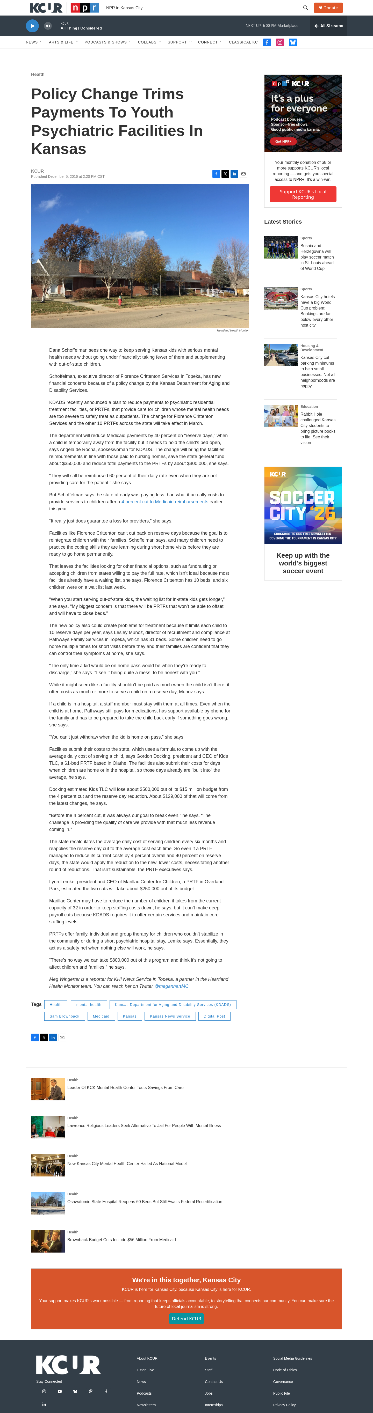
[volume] (48, 37)
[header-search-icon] (308, 13)
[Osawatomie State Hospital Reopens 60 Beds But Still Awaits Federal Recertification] (48, 1215)
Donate (334, 13)
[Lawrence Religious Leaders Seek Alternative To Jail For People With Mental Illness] (48, 1139)
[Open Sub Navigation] (42, 54)
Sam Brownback (65, 1028)
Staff (208, 1382)
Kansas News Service (170, 1028)
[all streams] (328, 37)
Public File (281, 1405)
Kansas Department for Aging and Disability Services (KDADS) (173, 1016)
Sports (306, 250)
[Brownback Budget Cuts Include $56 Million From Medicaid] (48, 1253)
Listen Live (145, 1382)
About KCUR (147, 1370)
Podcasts (144, 1405)
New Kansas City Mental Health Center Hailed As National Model (127, 1175)
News (32, 54)
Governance (283, 1393)
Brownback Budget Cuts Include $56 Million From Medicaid (121, 1251)
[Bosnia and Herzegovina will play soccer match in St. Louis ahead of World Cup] (281, 259)
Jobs (209, 1405)
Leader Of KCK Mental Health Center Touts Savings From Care (125, 1099)
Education (309, 418)
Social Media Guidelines (292, 1370)
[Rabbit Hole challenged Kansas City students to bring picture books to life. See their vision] (281, 427)
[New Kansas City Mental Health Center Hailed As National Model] (48, 1177)
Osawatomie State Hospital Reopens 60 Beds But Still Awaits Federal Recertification (144, 1213)
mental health (89, 1016)
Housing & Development (311, 359)
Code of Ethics (285, 1382)
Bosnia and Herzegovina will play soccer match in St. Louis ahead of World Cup (317, 268)
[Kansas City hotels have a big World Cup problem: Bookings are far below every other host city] (281, 310)
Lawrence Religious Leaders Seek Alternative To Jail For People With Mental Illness (144, 1137)
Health (38, 86)
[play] (32, 38)
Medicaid (101, 1028)
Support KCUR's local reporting (303, 206)
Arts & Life (61, 54)
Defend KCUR (186, 1330)
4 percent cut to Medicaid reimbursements (165, 513)
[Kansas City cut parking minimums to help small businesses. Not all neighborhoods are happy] (281, 367)
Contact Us (214, 1393)
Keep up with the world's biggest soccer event (303, 574)
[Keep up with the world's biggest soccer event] (303, 517)
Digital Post (214, 1028)
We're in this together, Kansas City (186, 1292)
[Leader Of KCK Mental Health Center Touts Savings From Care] (48, 1101)
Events (210, 1370)
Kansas (130, 1028)
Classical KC (243, 54)
